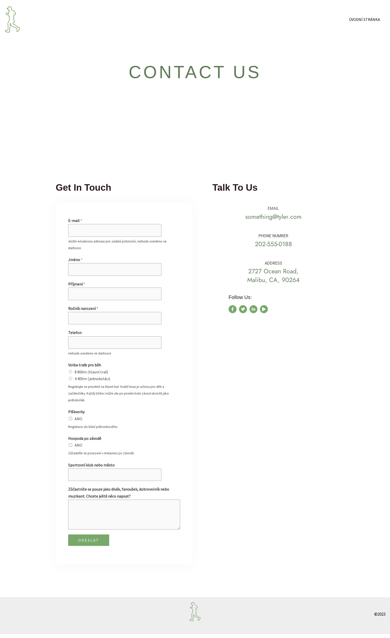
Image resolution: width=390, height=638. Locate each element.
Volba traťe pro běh (84, 368)
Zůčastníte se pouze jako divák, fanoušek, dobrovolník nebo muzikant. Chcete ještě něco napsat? (118, 496)
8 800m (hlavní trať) (91, 375)
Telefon (75, 335)
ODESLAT (88, 544)
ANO (78, 421)
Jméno (75, 260)
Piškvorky (76, 415)
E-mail (75, 220)
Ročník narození (83, 310)
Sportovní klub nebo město (91, 468)
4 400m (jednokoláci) (92, 381)
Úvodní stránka (365, 19)
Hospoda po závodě (84, 441)
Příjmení (76, 285)
